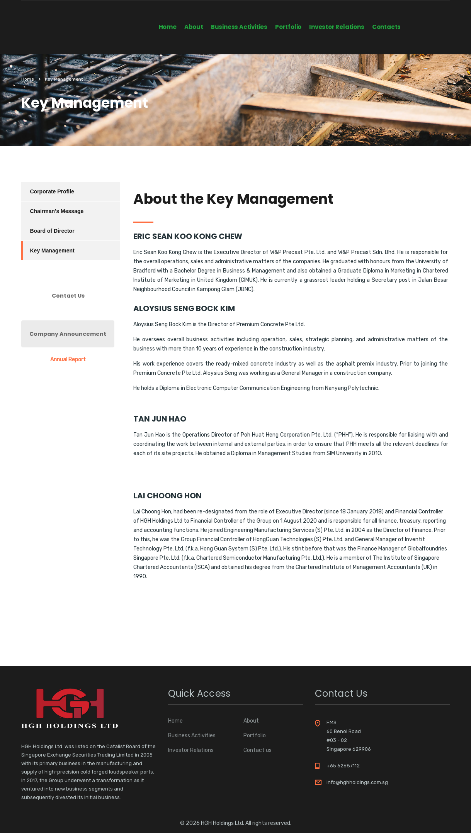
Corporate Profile (52, 191)
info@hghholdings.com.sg (357, 782)
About (193, 27)
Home (168, 27)
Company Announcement (67, 334)
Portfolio (288, 27)
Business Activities (239, 27)
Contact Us (68, 296)
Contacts (386, 27)
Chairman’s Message (57, 211)
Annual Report (68, 359)
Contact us (257, 750)
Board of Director (52, 231)
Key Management (52, 250)
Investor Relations (336, 27)
